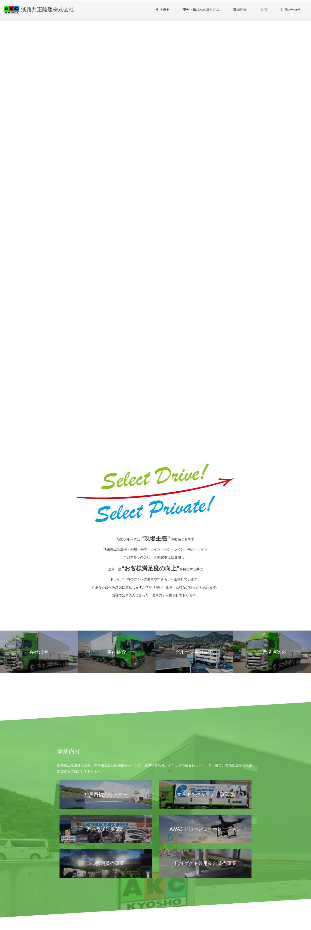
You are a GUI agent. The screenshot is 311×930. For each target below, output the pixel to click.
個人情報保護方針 (68, 912)
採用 (263, 10)
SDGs (108, 898)
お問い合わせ (290, 10)
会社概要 (162, 10)
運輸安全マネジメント (118, 890)
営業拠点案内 (65, 890)
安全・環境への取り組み (201, 10)
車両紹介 (240, 10)
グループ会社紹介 (68, 904)
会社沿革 (63, 898)
